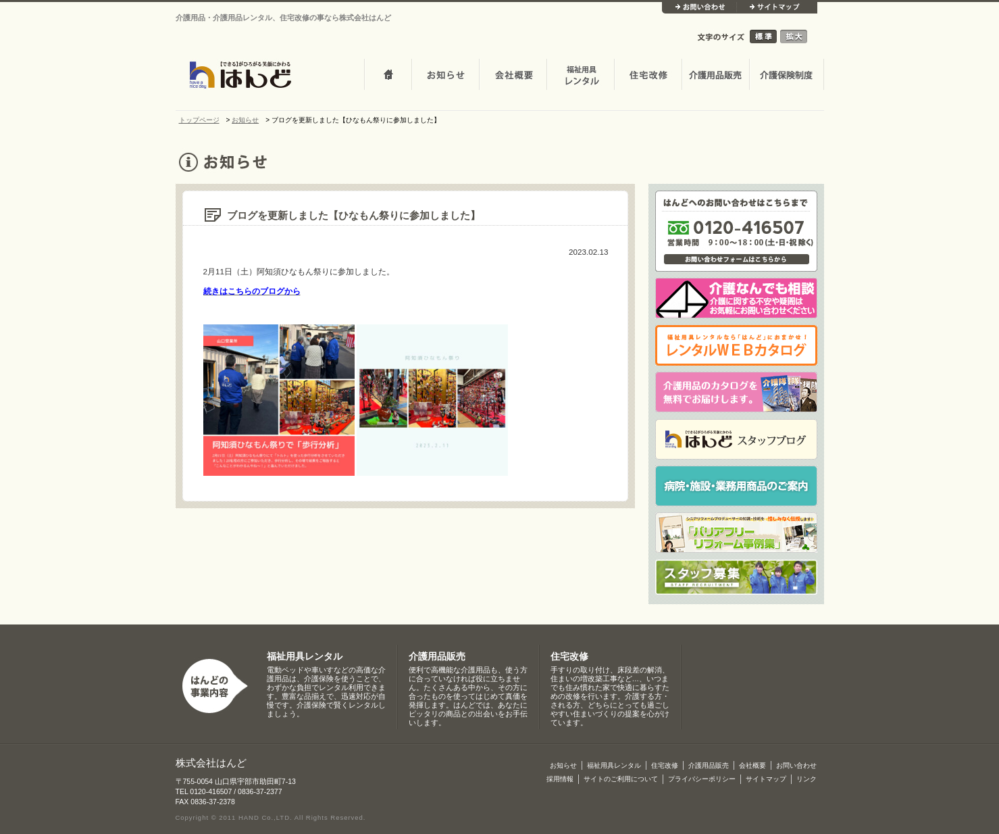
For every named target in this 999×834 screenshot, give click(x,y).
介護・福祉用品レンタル (580, 76)
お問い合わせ (699, 8)
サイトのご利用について (621, 779)
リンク (806, 779)
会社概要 (512, 76)
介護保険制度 (786, 76)
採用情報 (559, 779)
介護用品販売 (715, 76)
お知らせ (445, 76)
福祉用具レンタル (304, 657)
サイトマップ (776, 8)
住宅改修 (648, 76)
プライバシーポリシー (702, 779)
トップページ (387, 76)
